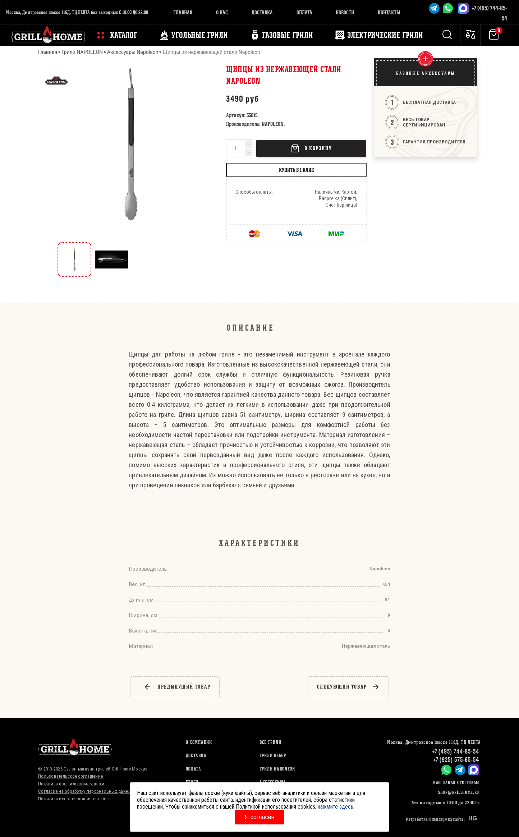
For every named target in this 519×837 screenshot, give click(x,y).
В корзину (311, 148)
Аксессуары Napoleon (132, 52)
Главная (183, 12)
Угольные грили (199, 35)
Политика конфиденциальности (71, 783)
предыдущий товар (177, 686)
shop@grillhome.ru (458, 792)
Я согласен (260, 817)
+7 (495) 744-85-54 (455, 751)
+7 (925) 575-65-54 (456, 759)
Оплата (304, 12)
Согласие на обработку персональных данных (86, 791)
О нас (222, 12)
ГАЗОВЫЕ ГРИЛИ (287, 35)
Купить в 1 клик (296, 170)
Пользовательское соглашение (70, 776)
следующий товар (348, 686)
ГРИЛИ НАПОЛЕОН (277, 769)
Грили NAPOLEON (82, 52)
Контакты (389, 12)
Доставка (262, 12)
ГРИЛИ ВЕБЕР (273, 755)
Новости (345, 12)
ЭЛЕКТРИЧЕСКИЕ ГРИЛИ (385, 35)
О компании (199, 742)
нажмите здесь (335, 806)
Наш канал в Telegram (456, 782)
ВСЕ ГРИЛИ (270, 742)
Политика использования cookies (73, 798)
